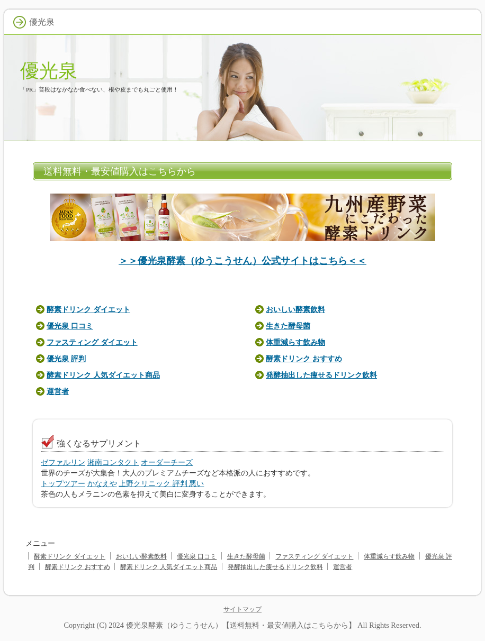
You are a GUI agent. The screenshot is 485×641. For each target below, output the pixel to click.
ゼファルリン (63, 462)
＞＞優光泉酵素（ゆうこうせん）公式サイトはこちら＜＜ (242, 260)
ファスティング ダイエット (92, 342)
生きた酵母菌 (288, 326)
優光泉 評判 (66, 358)
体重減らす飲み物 (295, 342)
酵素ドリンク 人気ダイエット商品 (103, 375)
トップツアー (63, 483)
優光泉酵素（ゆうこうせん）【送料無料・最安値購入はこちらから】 (241, 625)
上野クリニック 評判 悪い (161, 483)
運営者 (58, 391)
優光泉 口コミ (70, 326)
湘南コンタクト (113, 462)
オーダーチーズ (167, 462)
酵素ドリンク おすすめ (304, 358)
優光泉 (48, 70)
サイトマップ (242, 609)
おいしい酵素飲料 (295, 309)
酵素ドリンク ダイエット (88, 309)
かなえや (102, 483)
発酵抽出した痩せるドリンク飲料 (321, 375)
